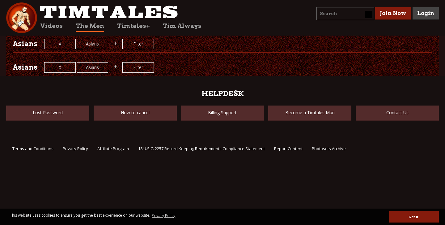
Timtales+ (133, 26)
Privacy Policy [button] (163, 215)
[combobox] (345, 13)
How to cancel (135, 112)
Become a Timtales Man (310, 112)
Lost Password (48, 112)
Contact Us (397, 112)
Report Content (288, 148)
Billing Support (222, 112)
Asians (92, 44)
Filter (138, 44)
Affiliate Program (113, 148)
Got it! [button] (414, 216)
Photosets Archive (329, 148)
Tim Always (182, 26)
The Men (90, 26)
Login (425, 13)
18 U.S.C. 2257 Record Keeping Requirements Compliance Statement (201, 148)
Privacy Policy (75, 148)
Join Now (393, 13)
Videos (51, 26)
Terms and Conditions (32, 148)
